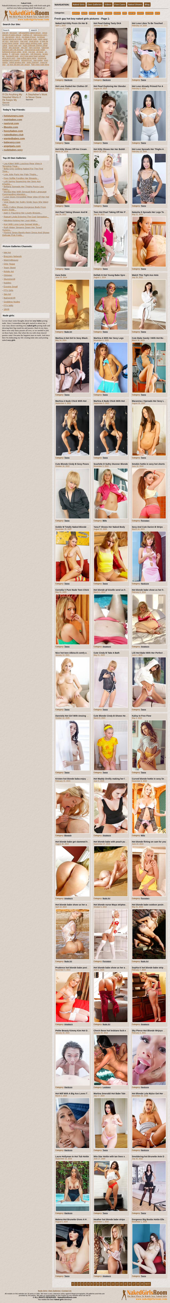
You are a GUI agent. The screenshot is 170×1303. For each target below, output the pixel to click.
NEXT (147, 1284)
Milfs (105, 521)
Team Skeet (10, 267)
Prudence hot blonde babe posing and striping (78, 967)
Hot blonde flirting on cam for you (149, 842)
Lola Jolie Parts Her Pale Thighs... (21, 174)
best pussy (14, 41)
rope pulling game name (26, 58)
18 (138, 1284)
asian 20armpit (33, 62)
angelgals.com (12, 146)
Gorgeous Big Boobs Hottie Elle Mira (150, 1219)
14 (121, 1284)
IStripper (8, 275)
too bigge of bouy (29, 37)
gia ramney (9, 37)
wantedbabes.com (14, 138)
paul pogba (37, 60)
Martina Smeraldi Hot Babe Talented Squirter (116, 1093)
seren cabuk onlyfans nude (31, 43)
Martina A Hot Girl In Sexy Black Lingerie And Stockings (83, 338)
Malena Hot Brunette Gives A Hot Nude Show (78, 1219)
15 (125, 1284)
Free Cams (119, 4)
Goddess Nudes (12, 301)
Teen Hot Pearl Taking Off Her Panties (113, 212)
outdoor (140, 13)
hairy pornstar (34, 48)
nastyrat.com (11, 123)
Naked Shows (135, 4)
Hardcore (68, 80)
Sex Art (7, 294)
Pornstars (145, 521)
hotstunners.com (14, 116)
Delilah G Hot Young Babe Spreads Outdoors (116, 275)
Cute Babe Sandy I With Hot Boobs (149, 338)
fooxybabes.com (13, 131)
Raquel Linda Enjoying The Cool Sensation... (26, 216)
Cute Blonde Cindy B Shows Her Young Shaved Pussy (121, 716)
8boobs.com (11, 127)
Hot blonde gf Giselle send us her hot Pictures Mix (119, 590)
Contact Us (66, 1291)
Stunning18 (9, 279)
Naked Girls (79, 4)
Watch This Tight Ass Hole (145, 275)
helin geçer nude (30, 39)
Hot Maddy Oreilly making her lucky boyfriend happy (120, 779)
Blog (147, 4)
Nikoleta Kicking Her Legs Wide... (20, 220)
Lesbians (106, 1087)
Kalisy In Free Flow (141, 716)
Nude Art (68, 332)
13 (117, 1284)
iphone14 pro (26, 60)
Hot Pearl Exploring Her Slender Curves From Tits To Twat (123, 86)
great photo (33, 41)
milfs (124, 13)
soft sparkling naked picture (30, 33)
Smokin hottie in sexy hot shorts (148, 464)
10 (105, 1284)
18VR (6, 309)
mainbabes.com (13, 119)
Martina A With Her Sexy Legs (109, 338)
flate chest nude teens (40, 65)
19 (142, 1284)
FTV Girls (8, 290)
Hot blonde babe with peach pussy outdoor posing (119, 842)
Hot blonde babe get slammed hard (73, 842)
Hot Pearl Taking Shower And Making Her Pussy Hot (81, 212)
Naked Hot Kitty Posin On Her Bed (72, 23)
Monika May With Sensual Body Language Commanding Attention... (24, 193)
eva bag (31, 52)
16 (130, 1284)
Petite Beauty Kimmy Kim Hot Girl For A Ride (78, 1030)
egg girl (5, 33)
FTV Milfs (8, 305)
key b (18, 37)
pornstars (149, 13)
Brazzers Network (13, 256)
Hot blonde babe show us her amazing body (77, 904)
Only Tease (9, 264)
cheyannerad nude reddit (35, 50)
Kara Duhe (60, 275)
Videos (108, 4)
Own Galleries (95, 4)
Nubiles (7, 282)
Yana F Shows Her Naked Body (109, 527)
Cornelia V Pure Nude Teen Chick (72, 590)
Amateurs (107, 647)
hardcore (108, 13)
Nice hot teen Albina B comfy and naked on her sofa (81, 653)
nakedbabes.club (14, 134)
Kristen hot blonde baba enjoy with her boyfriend (80, 779)
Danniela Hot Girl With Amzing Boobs (74, 716)
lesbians (117, 13)
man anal (24, 41)
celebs (100, 13)
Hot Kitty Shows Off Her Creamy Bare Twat (77, 149)
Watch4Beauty (11, 260)
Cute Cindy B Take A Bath (107, 653)
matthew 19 (27, 35)
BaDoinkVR (9, 298)
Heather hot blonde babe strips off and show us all (119, 1219)
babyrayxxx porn (40, 35)
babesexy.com (12, 142)
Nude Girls (42, 1291)
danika (5, 54)
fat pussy (13, 33)
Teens (143, 80)
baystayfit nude (12, 56)
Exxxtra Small (11, 286)
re (3, 37)
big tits (84, 13)
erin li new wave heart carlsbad (32, 56)
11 (109, 1284)
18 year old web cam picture (18, 65)
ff (9, 54)
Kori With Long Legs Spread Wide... (22, 224)
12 (113, 1284)
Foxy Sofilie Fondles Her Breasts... (21, 178)
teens (157, 13)
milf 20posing (35, 54)
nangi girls (25, 54)
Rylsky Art (9, 271)
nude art (132, 13)
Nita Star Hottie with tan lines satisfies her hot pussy (120, 1156)
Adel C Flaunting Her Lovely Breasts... (22, 213)
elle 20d (24, 48)
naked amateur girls (17, 62)
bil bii (25, 52)
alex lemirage (14, 48)
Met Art (7, 252)
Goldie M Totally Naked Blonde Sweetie (75, 527)
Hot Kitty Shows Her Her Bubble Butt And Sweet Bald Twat (123, 149)
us (46, 52)
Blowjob (67, 835)
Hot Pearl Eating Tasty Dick (107, 23)
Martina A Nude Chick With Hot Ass (73, 401)
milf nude (15, 54)
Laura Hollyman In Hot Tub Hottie (72, 1156)
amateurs (76, 13)
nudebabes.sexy (13, 150)
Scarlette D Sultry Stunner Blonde (111, 464)
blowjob (92, 13)
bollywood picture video (11, 52)
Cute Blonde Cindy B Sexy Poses (72, 464)
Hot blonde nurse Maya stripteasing (112, 904)
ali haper (39, 52)
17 (134, 1284)
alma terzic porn (8, 58)
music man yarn (15, 45)
